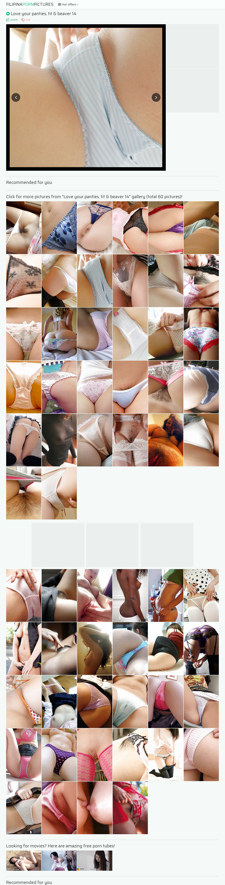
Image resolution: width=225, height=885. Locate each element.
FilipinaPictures (30, 4)
